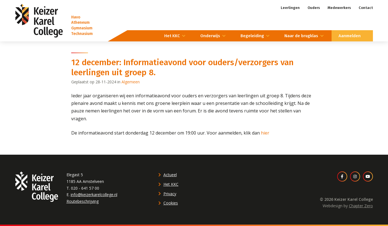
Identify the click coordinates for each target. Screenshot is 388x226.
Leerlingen (290, 8)
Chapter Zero (361, 205)
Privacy (169, 193)
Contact (366, 8)
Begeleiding (252, 35)
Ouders (314, 8)
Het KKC (172, 35)
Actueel (170, 174)
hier (265, 133)
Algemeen (131, 81)
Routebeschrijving (82, 201)
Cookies (170, 203)
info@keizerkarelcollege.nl (94, 194)
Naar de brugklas (301, 35)
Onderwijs (210, 35)
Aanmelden (350, 35)
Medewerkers (339, 8)
